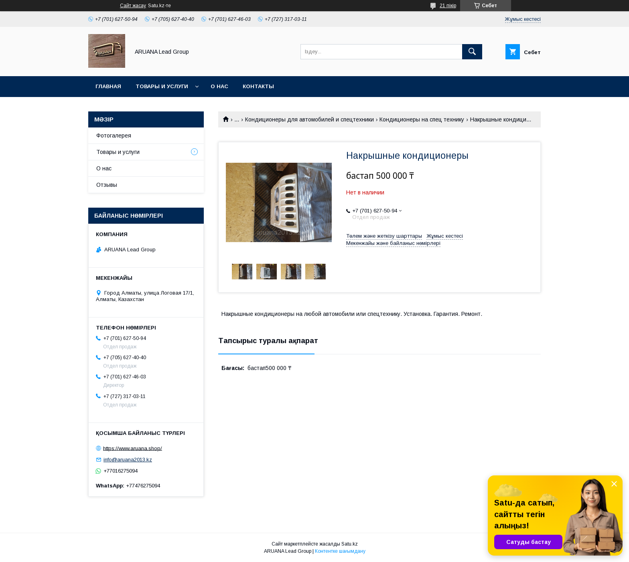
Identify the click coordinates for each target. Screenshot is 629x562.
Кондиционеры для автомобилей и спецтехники (309, 119)
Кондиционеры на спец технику (421, 119)
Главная (108, 86)
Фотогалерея (113, 135)
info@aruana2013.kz (127, 460)
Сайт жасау (133, 5)
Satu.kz (349, 544)
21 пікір (448, 5)
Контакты (258, 86)
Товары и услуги (162, 86)
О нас (219, 86)
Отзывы (106, 185)
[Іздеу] (472, 51)
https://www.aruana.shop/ (132, 448)
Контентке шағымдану (340, 551)
